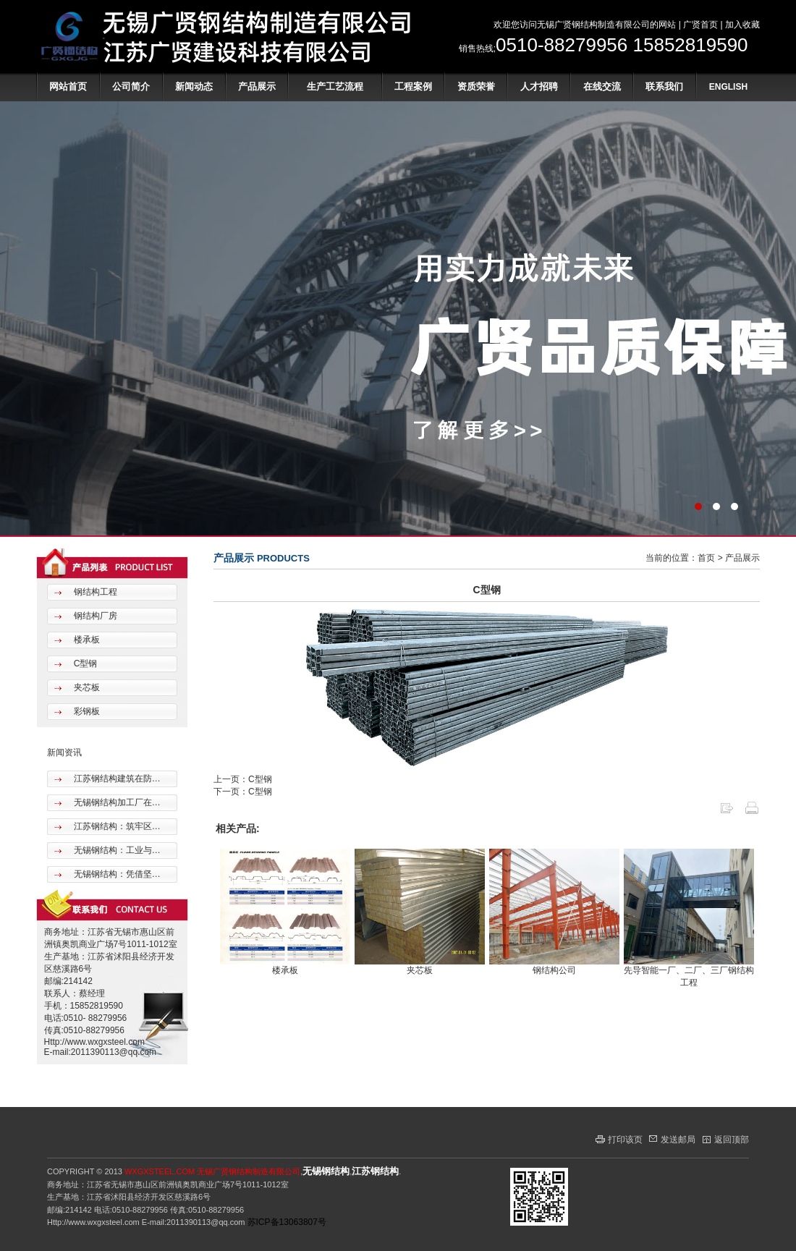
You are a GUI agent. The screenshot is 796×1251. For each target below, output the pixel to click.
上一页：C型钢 (242, 779)
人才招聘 (539, 86)
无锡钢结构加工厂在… (115, 802)
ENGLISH (728, 87)
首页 (706, 558)
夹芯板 (85, 687)
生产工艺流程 (335, 86)
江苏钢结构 (375, 1171)
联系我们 (664, 86)
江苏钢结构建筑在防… (115, 778)
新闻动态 (194, 86)
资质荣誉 (476, 86)
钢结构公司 (554, 970)
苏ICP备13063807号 (286, 1222)
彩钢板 (85, 711)
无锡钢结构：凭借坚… (115, 874)
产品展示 (257, 86)
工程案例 (413, 86)
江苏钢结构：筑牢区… (115, 826)
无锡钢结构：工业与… (115, 850)
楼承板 (85, 640)
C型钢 (84, 663)
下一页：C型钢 (242, 791)
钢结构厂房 (94, 616)
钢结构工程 (94, 592)
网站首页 (68, 86)
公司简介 (131, 86)
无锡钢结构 (326, 1171)
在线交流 (602, 86)
